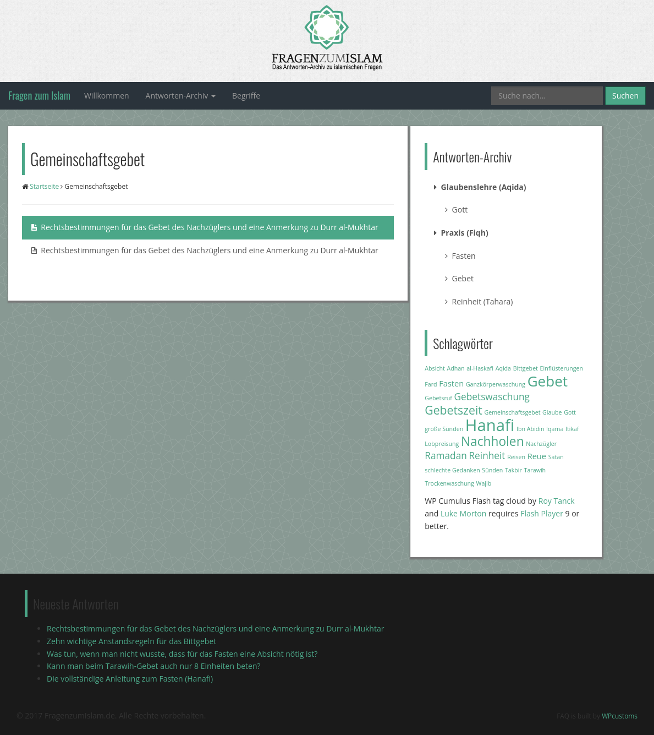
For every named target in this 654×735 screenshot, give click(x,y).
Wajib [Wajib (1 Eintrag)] (484, 483)
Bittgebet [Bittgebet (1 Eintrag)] (525, 368)
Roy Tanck (556, 501)
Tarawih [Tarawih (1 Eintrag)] (535, 470)
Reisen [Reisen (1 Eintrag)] (516, 457)
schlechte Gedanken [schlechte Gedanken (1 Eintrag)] (452, 470)
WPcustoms (619, 715)
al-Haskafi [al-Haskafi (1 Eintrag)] (479, 368)
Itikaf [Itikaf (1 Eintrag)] (572, 429)
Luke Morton (463, 513)
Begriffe (246, 95)
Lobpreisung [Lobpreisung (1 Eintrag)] (442, 444)
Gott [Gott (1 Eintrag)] (570, 412)
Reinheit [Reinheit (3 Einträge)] (487, 455)
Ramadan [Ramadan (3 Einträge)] (446, 455)
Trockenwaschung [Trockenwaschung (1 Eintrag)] (449, 483)
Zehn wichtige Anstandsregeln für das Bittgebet (131, 641)
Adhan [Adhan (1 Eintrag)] (455, 368)
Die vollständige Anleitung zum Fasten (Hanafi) (130, 678)
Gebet (459, 278)
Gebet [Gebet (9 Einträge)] (547, 381)
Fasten (460, 256)
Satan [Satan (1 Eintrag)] (556, 457)
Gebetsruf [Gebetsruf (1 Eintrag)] (438, 398)
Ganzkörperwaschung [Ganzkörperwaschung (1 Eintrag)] (495, 384)
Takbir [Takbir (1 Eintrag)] (513, 470)
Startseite (44, 186)
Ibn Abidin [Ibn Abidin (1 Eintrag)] (530, 429)
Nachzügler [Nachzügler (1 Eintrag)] (541, 444)
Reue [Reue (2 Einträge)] (536, 455)
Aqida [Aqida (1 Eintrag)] (503, 368)
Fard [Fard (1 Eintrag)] (431, 384)
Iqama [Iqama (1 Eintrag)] (554, 429)
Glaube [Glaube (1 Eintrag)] (552, 412)
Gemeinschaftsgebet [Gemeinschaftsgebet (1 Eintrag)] (512, 412)
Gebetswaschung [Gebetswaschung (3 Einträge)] (492, 396)
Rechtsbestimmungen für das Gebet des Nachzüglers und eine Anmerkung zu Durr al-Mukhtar (204, 227)
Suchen (625, 95)
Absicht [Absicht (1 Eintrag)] (434, 368)
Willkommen (106, 95)
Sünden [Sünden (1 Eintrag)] (492, 470)
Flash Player (541, 513)
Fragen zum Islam (39, 95)
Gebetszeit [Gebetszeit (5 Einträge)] (453, 410)
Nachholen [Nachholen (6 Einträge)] (492, 441)
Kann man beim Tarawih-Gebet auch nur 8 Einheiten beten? (154, 666)
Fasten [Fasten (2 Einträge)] (451, 383)
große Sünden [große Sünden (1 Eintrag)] (444, 429)
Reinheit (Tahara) (479, 301)
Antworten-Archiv (181, 95)
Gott (456, 209)
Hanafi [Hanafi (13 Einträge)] (489, 425)
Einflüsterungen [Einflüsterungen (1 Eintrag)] (562, 368)
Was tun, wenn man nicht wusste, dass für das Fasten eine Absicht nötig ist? (182, 654)
